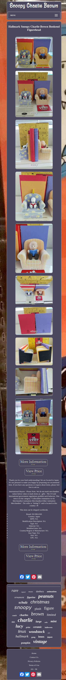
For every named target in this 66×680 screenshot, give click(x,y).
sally (46, 622)
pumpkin (25, 643)
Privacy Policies (34, 661)
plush (38, 608)
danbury (40, 591)
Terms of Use (34, 665)
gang (33, 637)
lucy (19, 626)
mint (54, 621)
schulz (23, 602)
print (28, 627)
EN (32, 669)
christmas (39, 601)
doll (49, 633)
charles (24, 615)
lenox (41, 636)
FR (36, 669)
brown (37, 614)
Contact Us (34, 657)
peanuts (46, 596)
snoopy (23, 607)
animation (52, 591)
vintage (40, 641)
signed (23, 592)
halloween (48, 627)
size (13, 622)
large (39, 621)
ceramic (37, 627)
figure (49, 608)
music (30, 591)
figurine (31, 597)
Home (34, 653)
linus (22, 631)
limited (51, 615)
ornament (19, 597)
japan (50, 637)
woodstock (37, 632)
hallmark (22, 636)
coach (14, 615)
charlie (25, 620)
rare (15, 590)
